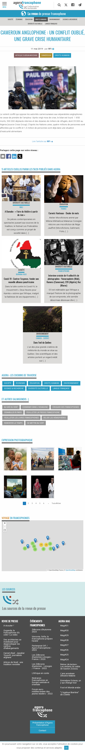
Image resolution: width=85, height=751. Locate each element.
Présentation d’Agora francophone (42, 723)
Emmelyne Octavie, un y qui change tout (70, 681)
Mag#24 (64, 659)
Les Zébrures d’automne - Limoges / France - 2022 (42, 666)
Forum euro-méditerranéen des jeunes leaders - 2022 (42, 691)
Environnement (54, 19)
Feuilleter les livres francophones (21, 418)
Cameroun (46, 55)
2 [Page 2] (28, 503)
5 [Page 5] (39, 503)
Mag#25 (64, 654)
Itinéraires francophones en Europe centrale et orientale (40, 681)
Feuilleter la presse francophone (43, 412)
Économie (19, 19)
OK (66, 747)
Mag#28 (64, 640)
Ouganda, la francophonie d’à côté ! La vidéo (11, 632)
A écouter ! (9, 625)
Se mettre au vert (35, 423)
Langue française (51, 23)
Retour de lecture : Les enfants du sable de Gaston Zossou (70, 666)
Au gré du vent (11, 407)
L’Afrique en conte (40, 673)
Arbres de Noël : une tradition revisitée (13, 663)
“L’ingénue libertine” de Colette (69, 693)
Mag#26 (64, 650)
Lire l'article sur (42, 141)
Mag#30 (64, 630)
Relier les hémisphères (54, 418)
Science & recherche (70, 19)
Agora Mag (64, 621)
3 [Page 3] (32, 503)
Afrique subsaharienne (26, 55)
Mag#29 (64, 635)
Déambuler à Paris (13, 412)
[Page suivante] (48, 503)
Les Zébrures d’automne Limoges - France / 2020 (42, 657)
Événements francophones (37, 623)
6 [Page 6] (43, 503)
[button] (35, 540)
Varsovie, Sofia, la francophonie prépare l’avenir (42, 638)
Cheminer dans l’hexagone (35, 407)
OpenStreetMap (70, 570)
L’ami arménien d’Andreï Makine (67, 674)
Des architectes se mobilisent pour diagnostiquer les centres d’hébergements (12, 643)
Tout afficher (56, 503)
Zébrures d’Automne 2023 (41, 630)
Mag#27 (64, 645)
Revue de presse (10, 621)
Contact (42, 730)
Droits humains (40, 19)
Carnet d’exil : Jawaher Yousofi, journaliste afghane (14, 655)
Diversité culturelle (35, 23)
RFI (51, 48)
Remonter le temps (13, 423)
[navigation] (4, 5)
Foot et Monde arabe (70, 687)
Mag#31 (64, 625)
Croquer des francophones (65, 407)
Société (10, 19)
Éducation (28, 19)
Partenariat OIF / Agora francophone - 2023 (42, 647)
